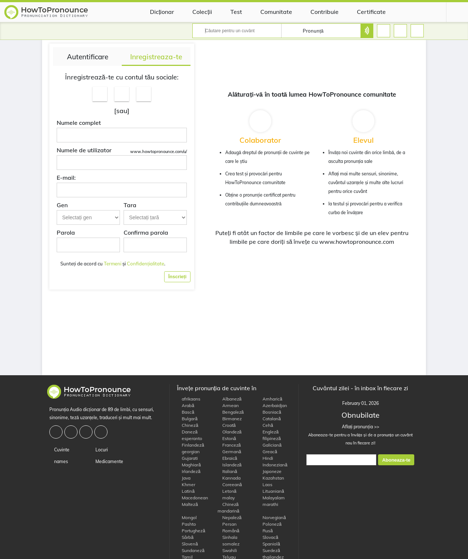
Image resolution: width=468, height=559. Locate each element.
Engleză (268, 432)
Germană (229, 451)
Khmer (186, 484)
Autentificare (87, 56)
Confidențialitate (145, 264)
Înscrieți (177, 276)
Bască (185, 412)
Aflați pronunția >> (360, 426)
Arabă (185, 405)
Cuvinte (59, 449)
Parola (66, 232)
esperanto (189, 438)
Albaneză (230, 399)
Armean (228, 405)
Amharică (270, 399)
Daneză (187, 432)
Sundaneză (190, 550)
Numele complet (79, 122)
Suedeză (269, 550)
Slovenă (187, 544)
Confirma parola (146, 232)
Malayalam (271, 497)
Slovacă (268, 537)
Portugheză (191, 530)
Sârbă (185, 537)
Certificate (366, 11)
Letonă (227, 491)
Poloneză (270, 524)
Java (183, 478)
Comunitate (270, 11)
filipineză (269, 438)
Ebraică (227, 458)
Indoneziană (272, 464)
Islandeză (230, 464)
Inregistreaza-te (156, 56)
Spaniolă (269, 544)
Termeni (112, 264)
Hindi (265, 458)
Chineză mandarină (228, 508)
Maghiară (189, 464)
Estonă (227, 438)
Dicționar (156, 11)
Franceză (229, 445)
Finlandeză (190, 445)
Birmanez (230, 418)
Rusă (265, 530)
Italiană (227, 471)
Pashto (186, 524)
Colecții (196, 11)
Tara (130, 205)
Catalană (269, 418)
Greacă (267, 451)
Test (230, 11)
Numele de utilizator (84, 150)
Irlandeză (188, 471)
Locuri (99, 449)
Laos (265, 484)
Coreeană (230, 484)
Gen (62, 205)
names (58, 461)
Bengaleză (231, 412)
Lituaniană (271, 491)
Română (228, 530)
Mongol (187, 517)
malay (226, 497)
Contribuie (319, 11)
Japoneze (270, 471)
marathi (268, 504)
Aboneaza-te (396, 460)
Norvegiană (272, 517)
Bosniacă (269, 412)
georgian (188, 451)
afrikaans (188, 399)
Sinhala (227, 537)
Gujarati (187, 458)
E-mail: (66, 177)
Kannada (229, 478)
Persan (227, 524)
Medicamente (107, 461)
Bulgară (187, 418)
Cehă (265, 425)
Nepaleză (230, 517)
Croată (227, 425)
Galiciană (270, 445)
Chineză (187, 425)
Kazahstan (271, 478)
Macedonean (192, 497)
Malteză (187, 504)
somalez (228, 544)
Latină (186, 491)
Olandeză (230, 432)
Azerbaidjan (272, 405)
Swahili (227, 550)
